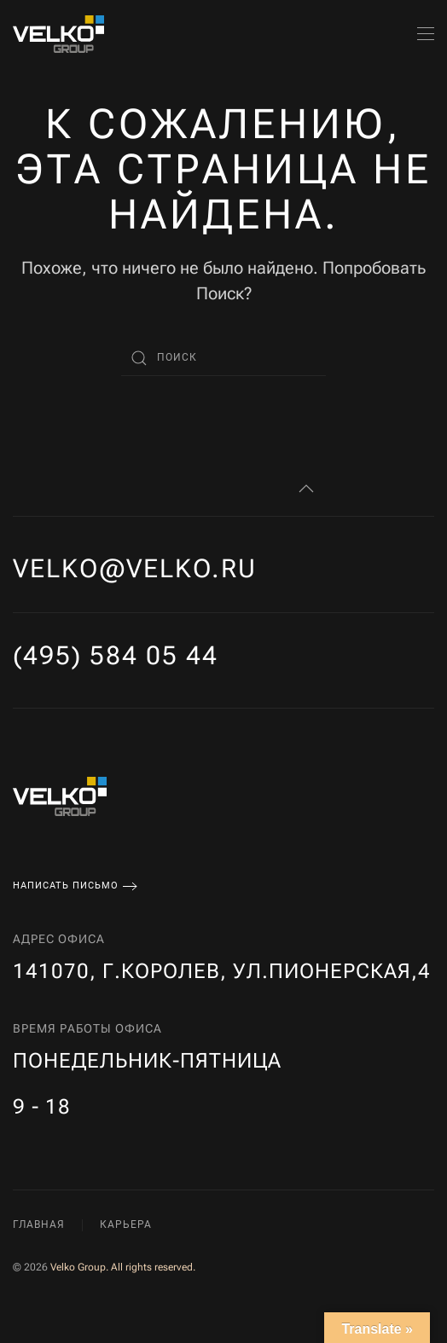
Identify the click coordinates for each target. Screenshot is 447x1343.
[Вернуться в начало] (58, 34)
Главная (39, 1224)
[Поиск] (223, 358)
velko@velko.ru (135, 568)
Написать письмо (66, 885)
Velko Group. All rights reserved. (122, 1267)
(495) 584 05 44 (115, 655)
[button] (425, 34)
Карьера (126, 1224)
